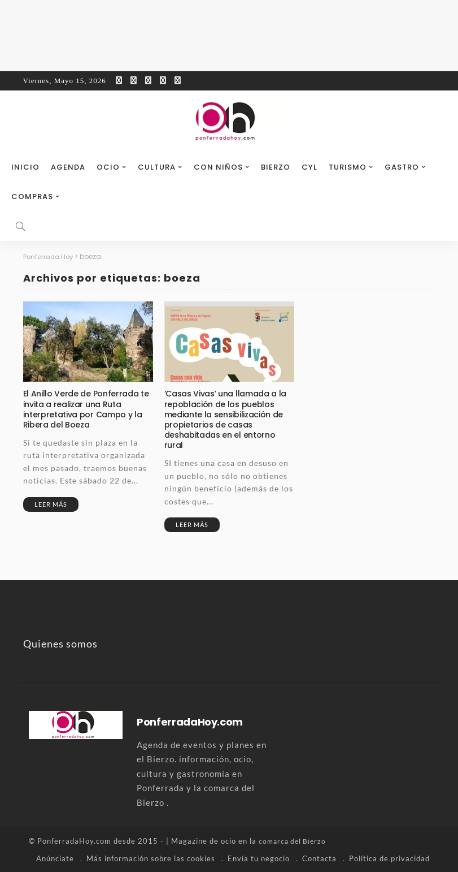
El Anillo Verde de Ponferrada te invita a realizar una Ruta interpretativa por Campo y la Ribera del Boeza (86, 409)
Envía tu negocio (259, 857)
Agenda (68, 167)
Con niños (218, 167)
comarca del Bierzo (294, 840)
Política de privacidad (389, 857)
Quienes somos (60, 643)
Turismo (348, 167)
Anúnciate (55, 857)
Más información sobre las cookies (150, 857)
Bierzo (275, 167)
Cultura (157, 167)
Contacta (319, 857)
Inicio (25, 167)
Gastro (402, 167)
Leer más (50, 503)
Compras (32, 196)
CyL (309, 167)
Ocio (108, 167)
